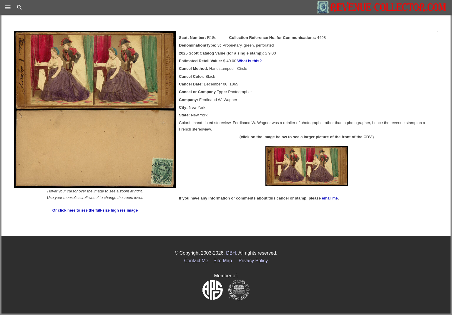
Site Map (222, 260)
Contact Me (196, 260)
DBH (231, 252)
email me (330, 198)
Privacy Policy (253, 260)
